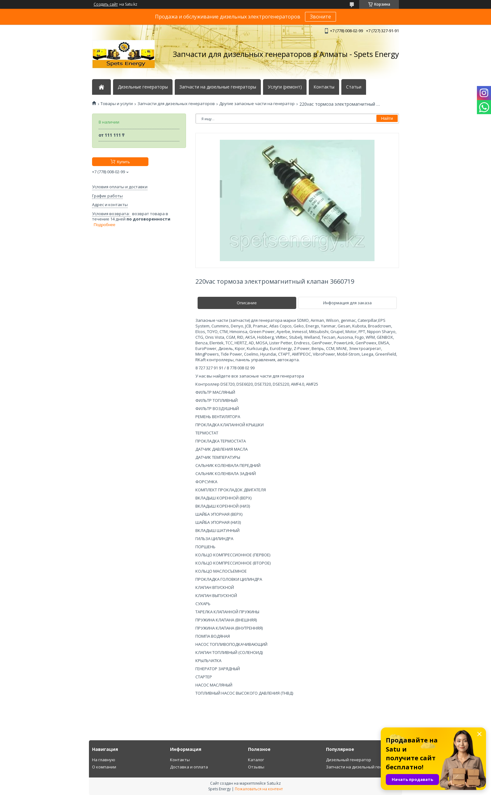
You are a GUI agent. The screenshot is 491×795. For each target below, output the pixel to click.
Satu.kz (274, 783)
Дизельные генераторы (143, 87)
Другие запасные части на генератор (257, 103)
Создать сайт (106, 4)
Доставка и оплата (189, 767)
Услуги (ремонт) (285, 87)
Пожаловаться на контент (259, 789)
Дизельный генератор (348, 759)
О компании (104, 767)
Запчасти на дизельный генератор (361, 767)
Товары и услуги (117, 103)
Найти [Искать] (387, 118)
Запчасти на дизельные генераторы (217, 87)
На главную (103, 759)
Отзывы (256, 767)
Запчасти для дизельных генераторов (176, 103)
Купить (123, 162)
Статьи (353, 87)
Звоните (320, 16)
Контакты (323, 87)
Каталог (256, 759)
